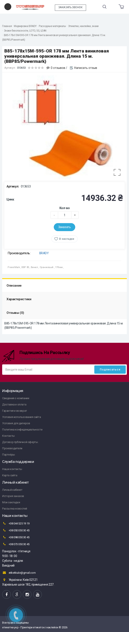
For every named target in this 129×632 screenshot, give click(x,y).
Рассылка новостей (14, 508)
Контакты (8, 435)
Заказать (64, 227)
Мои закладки (11, 502)
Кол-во (64, 208)
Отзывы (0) (15, 313)
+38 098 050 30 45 (15, 537)
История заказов (13, 496)
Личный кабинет (12, 489)
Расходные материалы (52, 26)
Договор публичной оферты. (20, 442)
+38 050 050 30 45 (15, 530)
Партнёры (8, 454)
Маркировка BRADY (25, 26)
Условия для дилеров (16, 423)
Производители (12, 448)
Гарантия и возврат (14, 410)
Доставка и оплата (14, 404)
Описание (14, 285)
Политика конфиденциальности (22, 429)
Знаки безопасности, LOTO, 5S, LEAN (25, 30)
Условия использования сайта (21, 417)
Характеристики (19, 299)
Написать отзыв (85, 68)
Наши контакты (12, 469)
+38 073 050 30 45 (15, 544)
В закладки (66, 238)
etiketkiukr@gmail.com (19, 572)
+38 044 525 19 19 (15, 523)
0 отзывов (58, 68)
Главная (7, 26)
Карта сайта (9, 475)
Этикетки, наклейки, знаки (83, 26)
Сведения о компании (15, 398)
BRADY (44, 253)
